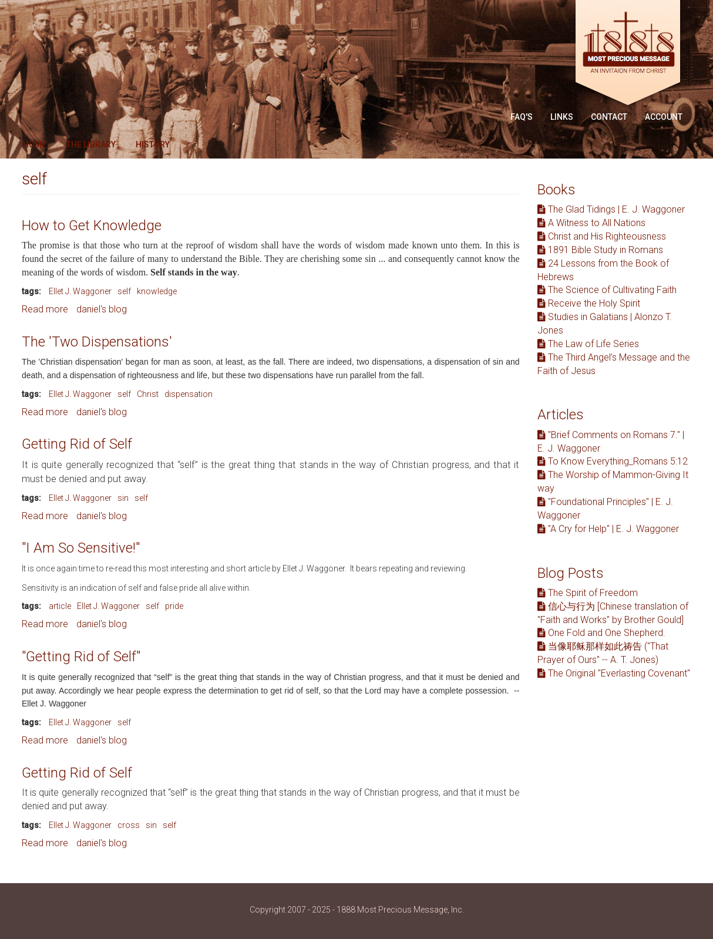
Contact (609, 117)
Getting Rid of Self (77, 444)
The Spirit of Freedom (587, 592)
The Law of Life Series (588, 343)
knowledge (157, 291)
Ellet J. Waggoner (80, 291)
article (60, 606)
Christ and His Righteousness (601, 236)
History (153, 144)
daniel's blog (101, 309)
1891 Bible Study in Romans (600, 249)
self (124, 291)
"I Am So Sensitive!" (81, 548)
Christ (148, 394)
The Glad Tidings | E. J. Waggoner (611, 209)
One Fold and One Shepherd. (601, 632)
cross (128, 825)
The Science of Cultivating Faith (607, 289)
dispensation (188, 394)
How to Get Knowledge (92, 225)
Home (34, 144)
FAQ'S (521, 117)
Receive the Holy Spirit (588, 303)
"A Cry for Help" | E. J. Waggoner (608, 528)
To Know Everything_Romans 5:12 (612, 461)
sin (123, 498)
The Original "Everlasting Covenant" (613, 673)
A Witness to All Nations (591, 222)
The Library (91, 144)
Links (561, 117)
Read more (45, 309)
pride (174, 606)
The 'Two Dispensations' (97, 342)
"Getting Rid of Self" (81, 656)
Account (663, 117)
